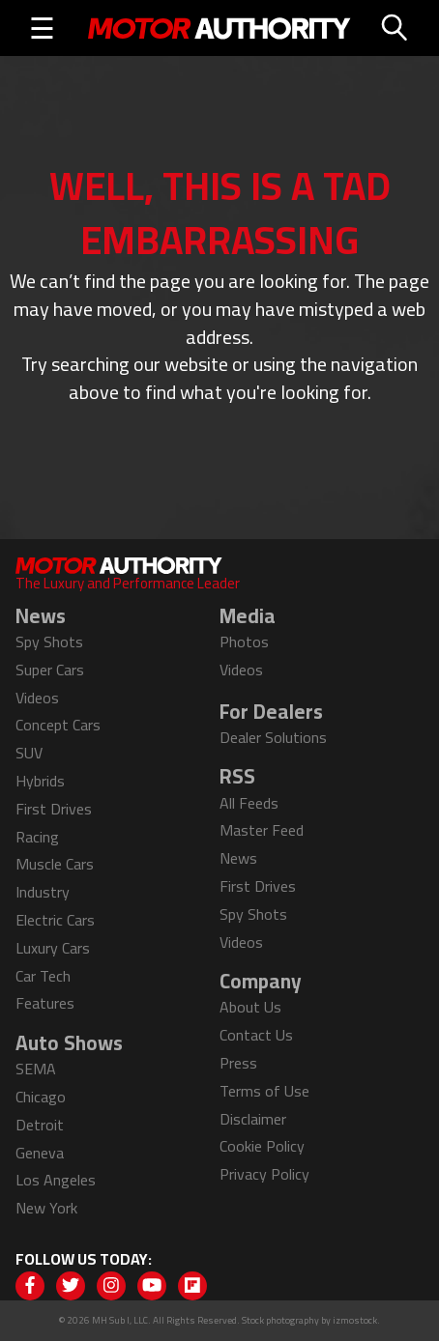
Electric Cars (55, 919)
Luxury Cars (52, 947)
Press (238, 1062)
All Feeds (249, 802)
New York (46, 1207)
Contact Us (256, 1034)
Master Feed (262, 829)
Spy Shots (49, 641)
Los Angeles (55, 1179)
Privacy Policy (264, 1173)
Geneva (39, 1152)
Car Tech (43, 975)
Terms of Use (264, 1090)
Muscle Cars (54, 863)
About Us (250, 1006)
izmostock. (356, 1320)
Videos (37, 697)
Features (44, 1002)
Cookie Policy (262, 1145)
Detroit (39, 1124)
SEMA (35, 1068)
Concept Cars (58, 724)
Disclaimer (253, 1118)
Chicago (40, 1096)
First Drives (53, 808)
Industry (42, 891)
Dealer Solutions (273, 737)
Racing (37, 836)
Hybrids (40, 780)
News (238, 857)
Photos (244, 641)
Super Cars (49, 669)
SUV (29, 752)
